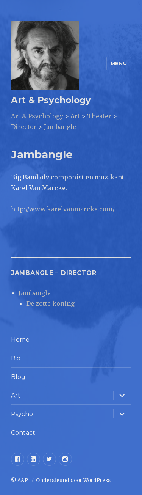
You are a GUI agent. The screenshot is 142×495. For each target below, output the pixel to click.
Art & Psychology (51, 100)
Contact (23, 432)
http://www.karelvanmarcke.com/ (63, 209)
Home (20, 339)
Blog (18, 376)
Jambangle (35, 293)
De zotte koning (50, 303)
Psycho (22, 414)
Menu (119, 63)
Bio (15, 358)
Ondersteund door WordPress (73, 480)
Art (15, 395)
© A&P (20, 480)
